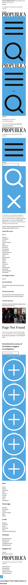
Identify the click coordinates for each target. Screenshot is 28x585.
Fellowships (5, 500)
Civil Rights (5, 239)
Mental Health (6, 257)
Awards (4, 495)
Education (5, 247)
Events (4, 497)
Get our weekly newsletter (14, 356)
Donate (4, 4)
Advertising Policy (7, 571)
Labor (3, 255)
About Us (4, 226)
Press (9, 228)
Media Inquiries (6, 545)
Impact (9, 226)
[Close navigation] (14, 201)
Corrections (5, 542)
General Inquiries (6, 538)
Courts (4, 240)
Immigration (5, 254)
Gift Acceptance (6, 573)
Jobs (3, 498)
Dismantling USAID (14, 124)
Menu (14, 80)
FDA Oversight (9, 125)
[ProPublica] (14, 14)
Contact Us (5, 228)
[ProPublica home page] (14, 558)
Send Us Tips (15, 228)
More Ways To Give (7, 554)
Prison (4, 265)
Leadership (14, 226)
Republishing (5, 568)
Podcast (14, 127)
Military (4, 259)
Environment (5, 249)
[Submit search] (14, 178)
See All (4, 234)
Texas (3, 529)
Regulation (5, 269)
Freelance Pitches (7, 543)
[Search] (14, 52)
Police (4, 260)
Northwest (5, 524)
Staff (18, 226)
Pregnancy (5, 264)
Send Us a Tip (6, 540)
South (3, 526)
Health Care (5, 250)
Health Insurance (6, 252)
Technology (5, 272)
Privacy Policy (6, 570)
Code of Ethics (6, 566)
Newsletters (9, 127)
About (4, 127)
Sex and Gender (6, 270)
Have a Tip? (20, 127)
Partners (22, 226)
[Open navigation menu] (14, 28)
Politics (4, 262)
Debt (3, 244)
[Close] (1, 576)
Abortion (4, 237)
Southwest (5, 528)
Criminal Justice (6, 242)
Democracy (5, 245)
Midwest (4, 523)
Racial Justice (6, 267)
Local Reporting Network (9, 531)
